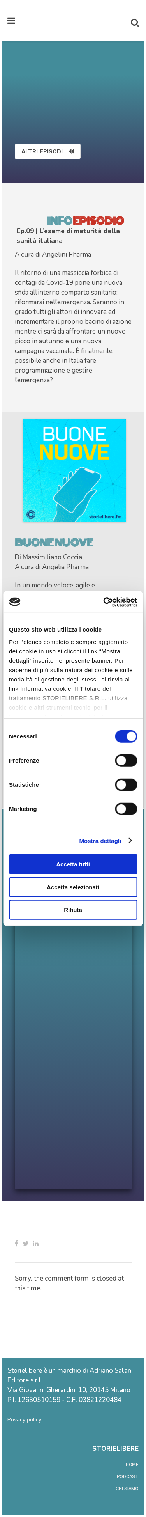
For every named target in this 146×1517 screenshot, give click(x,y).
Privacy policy (24, 1419)
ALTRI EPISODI (47, 151)
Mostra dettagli (100, 840)
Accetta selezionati (73, 887)
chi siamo (127, 1488)
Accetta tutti (73, 864)
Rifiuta (73, 910)
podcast (128, 1476)
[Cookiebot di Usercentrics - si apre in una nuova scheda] (104, 602)
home (132, 1464)
